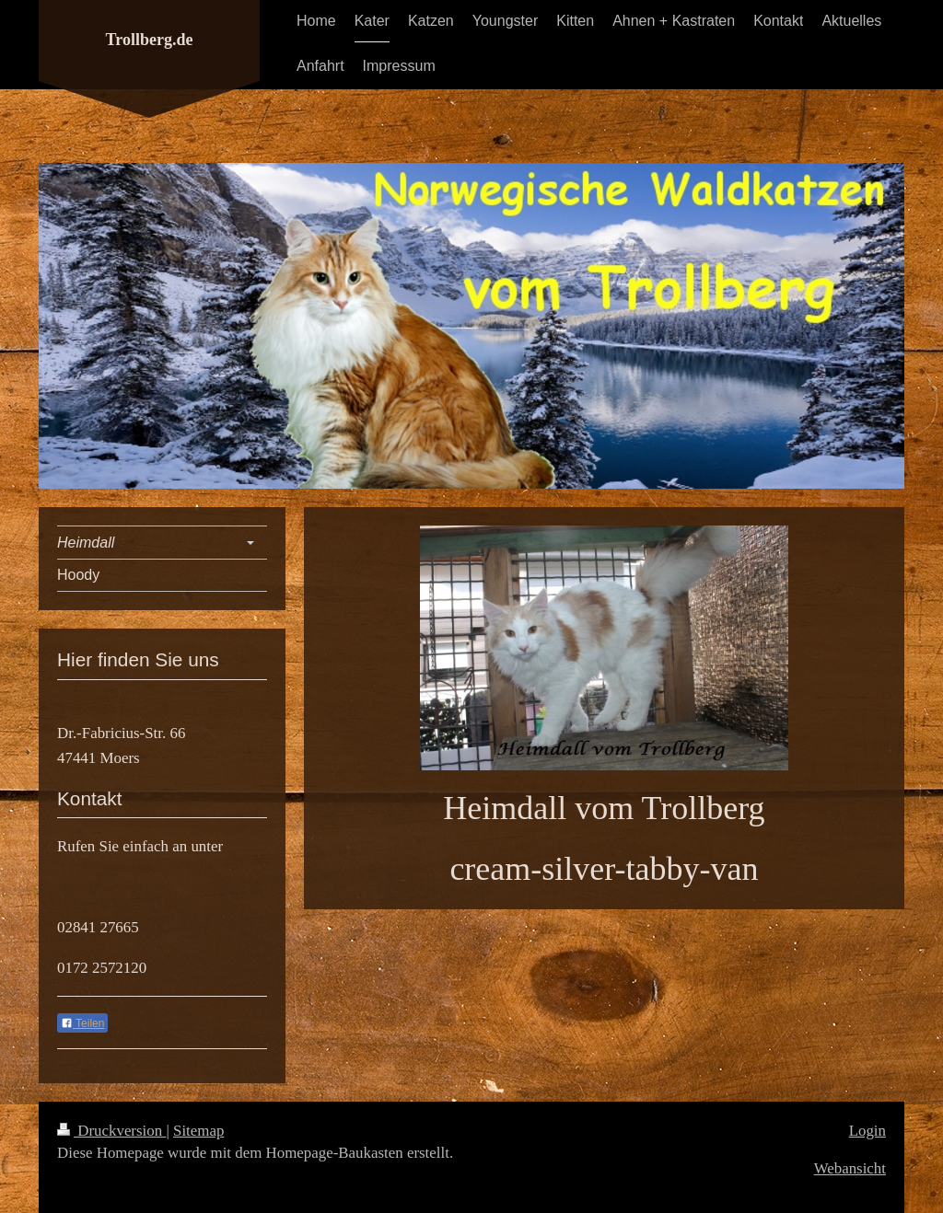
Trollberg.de (149, 39)
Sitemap (198, 1130)
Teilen (82, 1023)
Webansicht (850, 1168)
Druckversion (111, 1130)
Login (867, 1130)
